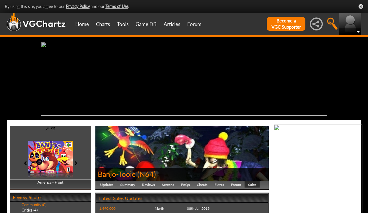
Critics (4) (30, 210)
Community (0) (34, 204)
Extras (219, 185)
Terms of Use (116, 6)
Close (361, 6)
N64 (146, 174)
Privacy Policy (78, 6)
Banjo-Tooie (117, 174)
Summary (127, 185)
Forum (194, 24)
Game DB (146, 24)
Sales (252, 185)
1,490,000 (107, 208)
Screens (168, 185)
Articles (172, 24)
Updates (106, 185)
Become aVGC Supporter (286, 24)
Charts (103, 24)
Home (82, 24)
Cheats (202, 185)
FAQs (185, 185)
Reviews (148, 185)
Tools (122, 24)
